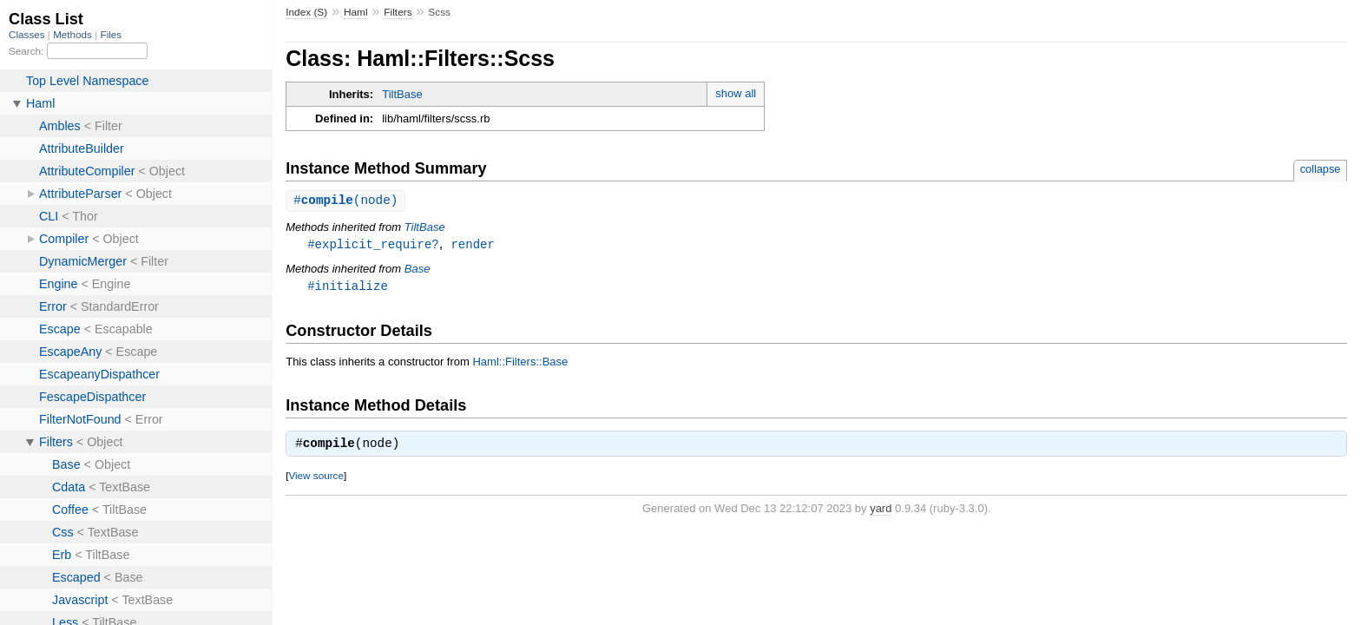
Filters (397, 12)
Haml (356, 12)
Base (417, 270)
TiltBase (402, 94)
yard (880, 510)
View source (315, 478)
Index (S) (306, 12)
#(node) (345, 201)
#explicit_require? (373, 245)
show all (735, 93)
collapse (1320, 168)
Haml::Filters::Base (520, 364)
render (472, 245)
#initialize (347, 288)
